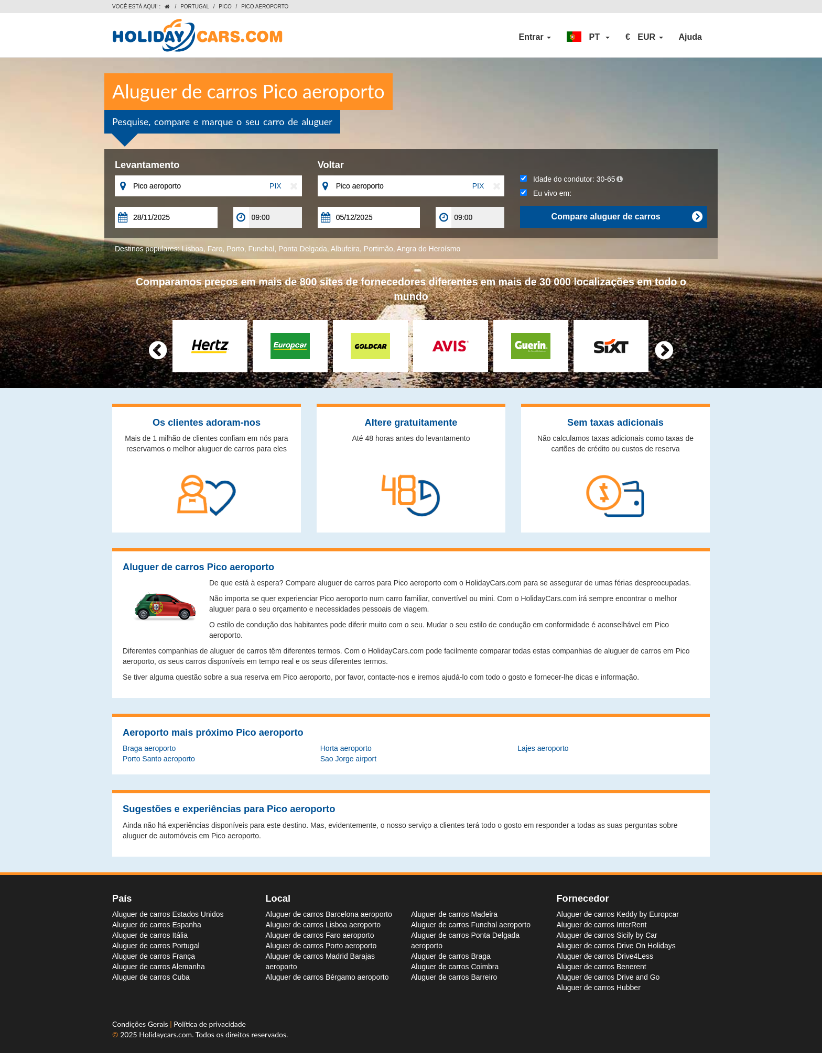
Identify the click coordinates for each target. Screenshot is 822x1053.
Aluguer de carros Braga (451, 956)
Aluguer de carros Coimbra (455, 966)
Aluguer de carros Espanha (156, 925)
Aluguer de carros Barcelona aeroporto (329, 914)
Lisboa (192, 249)
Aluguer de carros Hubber (599, 987)
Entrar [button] (535, 36)
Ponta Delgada (302, 249)
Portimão (378, 249)
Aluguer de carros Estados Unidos (167, 914)
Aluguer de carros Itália (150, 935)
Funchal (261, 249)
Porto (235, 249)
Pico (225, 6)
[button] (588, 37)
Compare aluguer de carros (626, 217)
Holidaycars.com (165, 1034)
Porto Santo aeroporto (159, 759)
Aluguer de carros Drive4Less (605, 956)
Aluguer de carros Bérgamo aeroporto (327, 977)
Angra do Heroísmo (428, 249)
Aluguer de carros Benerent (601, 966)
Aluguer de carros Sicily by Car (607, 935)
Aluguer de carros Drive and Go (608, 977)
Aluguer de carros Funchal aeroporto (471, 925)
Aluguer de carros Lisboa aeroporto (323, 925)
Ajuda (690, 36)
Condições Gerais (141, 1023)
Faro (215, 249)
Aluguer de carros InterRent (602, 925)
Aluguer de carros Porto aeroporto (321, 945)
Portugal (194, 6)
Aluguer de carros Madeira (454, 914)
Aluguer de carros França (153, 956)
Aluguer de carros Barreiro (454, 977)
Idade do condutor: (571, 179)
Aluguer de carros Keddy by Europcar (618, 914)
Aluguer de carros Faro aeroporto (320, 935)
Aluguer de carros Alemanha (158, 966)
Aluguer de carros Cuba (151, 977)
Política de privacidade (210, 1023)
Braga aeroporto (149, 748)
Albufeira (345, 249)
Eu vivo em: (545, 193)
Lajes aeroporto (542, 748)
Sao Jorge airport (348, 759)
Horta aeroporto (346, 748)
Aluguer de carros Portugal (156, 945)
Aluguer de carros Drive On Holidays (616, 945)
